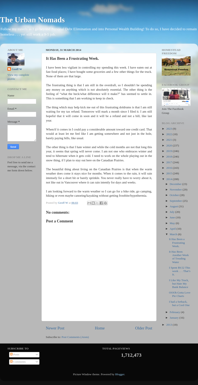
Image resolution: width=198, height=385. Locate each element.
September (176, 200)
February (175, 312)
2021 (169, 139)
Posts (14, 354)
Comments (18, 361)
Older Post (143, 328)
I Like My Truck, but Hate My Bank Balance (179, 284)
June (173, 217)
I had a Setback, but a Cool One (179, 303)
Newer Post (55, 328)
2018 (169, 156)
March (174, 234)
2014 (169, 179)
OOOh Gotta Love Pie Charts (179, 294)
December (176, 184)
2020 (169, 145)
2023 (169, 128)
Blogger (119, 374)
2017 (169, 162)
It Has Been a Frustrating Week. (177, 243)
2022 (169, 134)
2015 (169, 173)
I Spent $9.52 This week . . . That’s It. (180, 271)
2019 (169, 151)
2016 (169, 167)
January (174, 317)
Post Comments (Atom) (75, 337)
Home (100, 328)
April (173, 228)
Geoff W (17, 69)
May (173, 223)
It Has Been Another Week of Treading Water (179, 257)
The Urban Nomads (32, 20)
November (176, 189)
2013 (169, 324)
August (174, 206)
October (175, 195)
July (172, 211)
